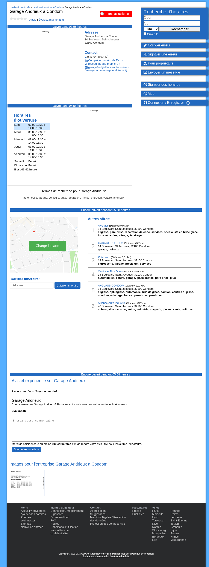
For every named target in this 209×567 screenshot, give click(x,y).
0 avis (32, 19)
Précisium (104, 257)
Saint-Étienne (179, 520)
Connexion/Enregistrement (66, 510)
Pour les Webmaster (28, 519)
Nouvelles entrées (32, 527)
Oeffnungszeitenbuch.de (95, 556)
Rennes (175, 510)
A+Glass (103, 225)
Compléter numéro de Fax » (105, 60)
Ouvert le (152, 34)
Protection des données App (107, 523)
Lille (154, 539)
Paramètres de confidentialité (59, 532)
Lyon (155, 517)
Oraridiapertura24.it (120, 556)
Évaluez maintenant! (51, 19)
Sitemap (26, 523)
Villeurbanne (178, 539)
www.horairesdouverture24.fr (96, 554)
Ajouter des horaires (33, 514)
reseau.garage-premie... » (104, 63)
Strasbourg (159, 530)
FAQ (53, 520)
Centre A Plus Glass (110, 271)
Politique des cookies (142, 554)
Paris (155, 510)
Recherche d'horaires (166, 11)
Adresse (91, 32)
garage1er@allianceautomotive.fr (108, 67)
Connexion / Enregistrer (164, 103)
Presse (136, 510)
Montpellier (159, 533)
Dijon (174, 530)
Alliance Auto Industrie (112, 303)
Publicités (138, 514)
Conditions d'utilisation (64, 527)
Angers (175, 533)
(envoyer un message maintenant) (106, 70)
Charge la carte (47, 246)
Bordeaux (158, 536)
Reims (175, 514)
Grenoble (176, 527)
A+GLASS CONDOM (111, 285)
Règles (54, 523)
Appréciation (98, 510)
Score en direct (59, 517)
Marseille (157, 514)
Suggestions (98, 514)
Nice (155, 523)
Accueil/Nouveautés (33, 510)
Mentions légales (121, 554)
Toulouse (157, 520)
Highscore (56, 514)
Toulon (175, 523)
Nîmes (175, 536)
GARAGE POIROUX (111, 243)
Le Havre (176, 517)
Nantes (156, 527)
